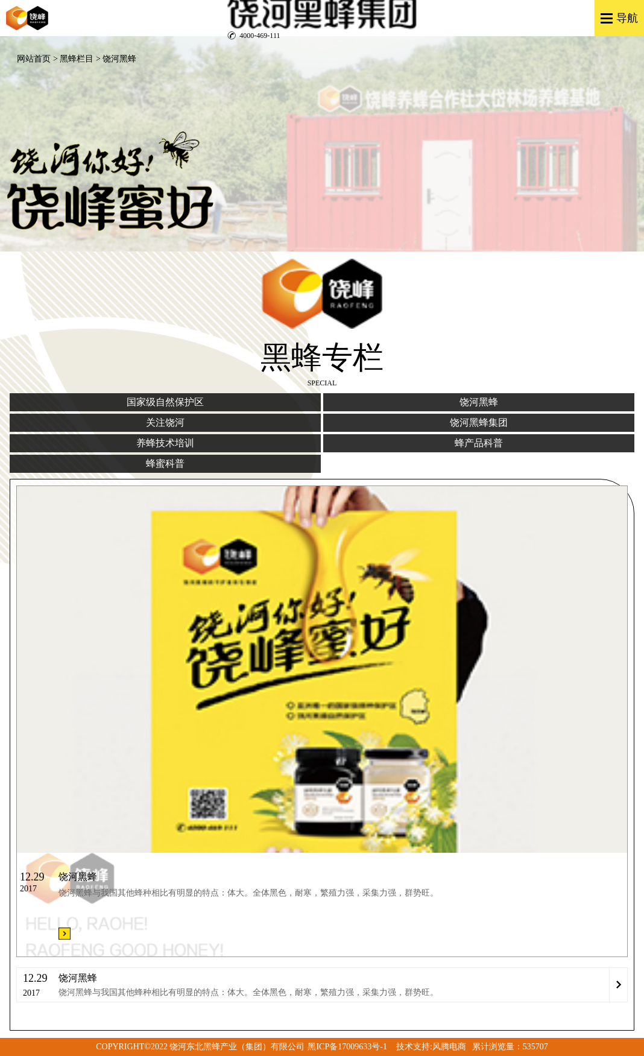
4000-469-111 (259, 35)
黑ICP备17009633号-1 (347, 1046)
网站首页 (34, 58)
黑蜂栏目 (76, 58)
